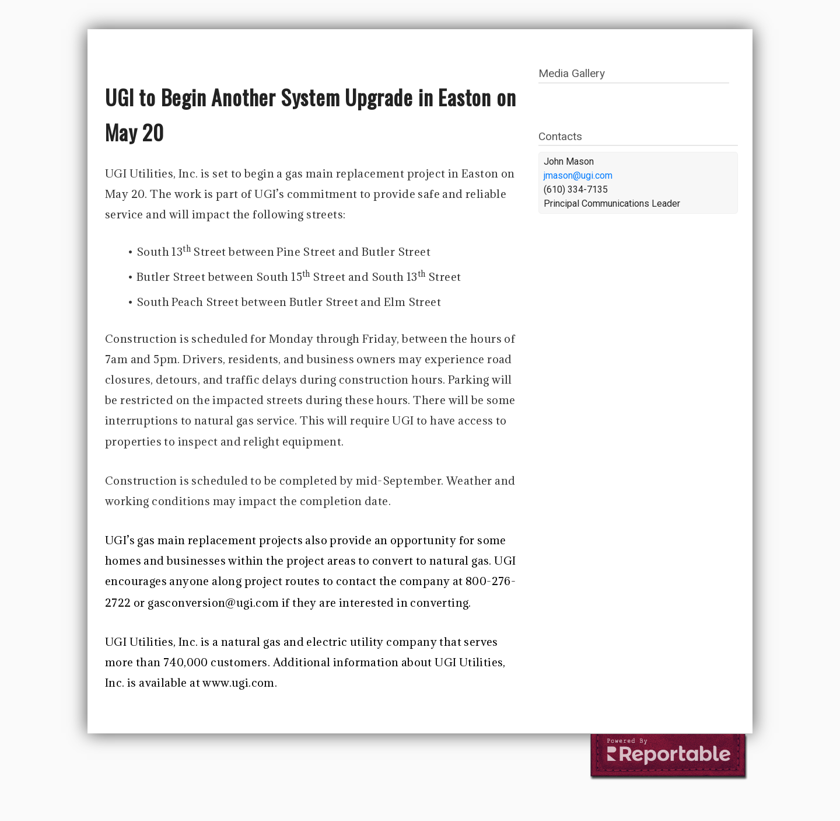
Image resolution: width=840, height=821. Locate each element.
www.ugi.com (238, 683)
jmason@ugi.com (578, 175)
